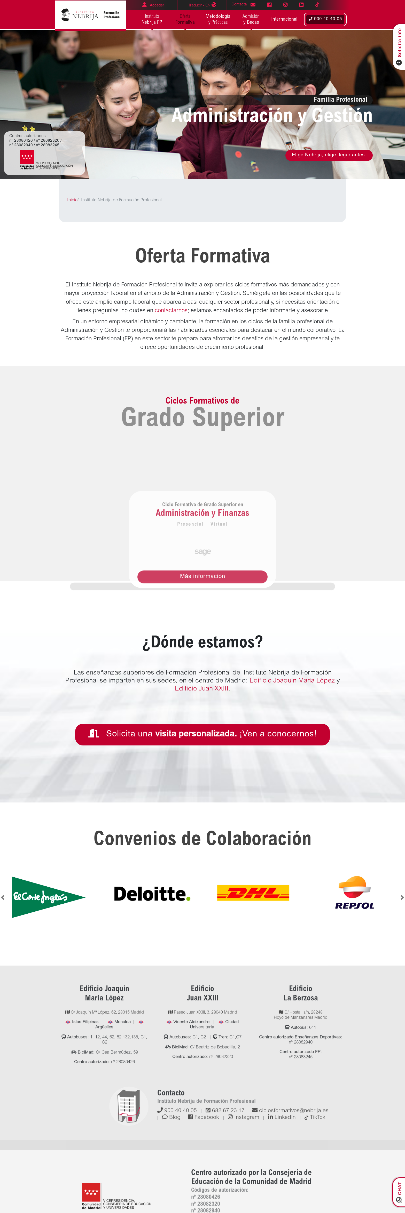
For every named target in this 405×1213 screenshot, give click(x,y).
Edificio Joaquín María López (293, 681)
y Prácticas (218, 19)
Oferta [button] (185, 20)
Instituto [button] (152, 20)
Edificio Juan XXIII (201, 689)
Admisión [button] (251, 20)
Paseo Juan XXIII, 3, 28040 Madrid (202, 1110)
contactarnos (171, 311)
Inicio (72, 200)
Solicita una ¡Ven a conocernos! (202, 734)
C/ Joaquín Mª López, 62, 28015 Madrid (104, 1110)
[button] (284, 19)
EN (202, 4)
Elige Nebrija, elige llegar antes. (329, 155)
